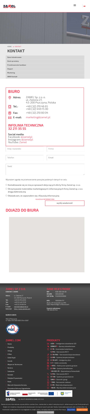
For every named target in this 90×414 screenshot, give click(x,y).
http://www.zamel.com (22, 309)
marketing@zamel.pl (38, 117)
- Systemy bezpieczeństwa (62, 357)
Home (10, 344)
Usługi (10, 351)
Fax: (7, 304)
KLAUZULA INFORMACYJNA (45, 199)
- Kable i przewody (59, 363)
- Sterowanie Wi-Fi (60, 352)
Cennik (10, 361)
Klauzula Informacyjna (45, 412)
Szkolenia (11, 371)
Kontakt (10, 375)
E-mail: (8, 307)
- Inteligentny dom (61, 360)
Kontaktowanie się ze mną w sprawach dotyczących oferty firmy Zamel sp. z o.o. (43, 185)
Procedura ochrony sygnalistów (19, 388)
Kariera (10, 368)
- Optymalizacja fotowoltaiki (65, 371)
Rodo (9, 382)
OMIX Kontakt (12, 77)
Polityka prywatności (15, 378)
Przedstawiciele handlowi (16, 65)
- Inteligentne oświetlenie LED (63, 344)
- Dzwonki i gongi (59, 380)
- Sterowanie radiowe (61, 382)
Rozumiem (71, 410)
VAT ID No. (50, 296)
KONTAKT (18, 47)
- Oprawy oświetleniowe (63, 346)
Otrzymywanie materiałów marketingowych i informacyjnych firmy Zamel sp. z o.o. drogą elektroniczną (44, 190)
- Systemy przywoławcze (62, 377)
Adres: (8, 295)
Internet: (9, 309)
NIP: (48, 292)
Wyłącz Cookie (82, 410)
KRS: (48, 300)
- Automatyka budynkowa (62, 349)
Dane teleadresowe (14, 57)
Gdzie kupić (12, 358)
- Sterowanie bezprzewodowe (65, 355)
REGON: (49, 294)
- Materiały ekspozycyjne (62, 385)
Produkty (11, 347)
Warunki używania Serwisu (17, 385)
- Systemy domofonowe (62, 368)
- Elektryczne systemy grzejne (64, 366)
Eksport (10, 69)
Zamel (23, 142)
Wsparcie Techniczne (15, 364)
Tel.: (7, 300)
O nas (10, 354)
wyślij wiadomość (65, 203)
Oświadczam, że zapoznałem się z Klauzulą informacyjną (32, 196)
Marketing (11, 73)
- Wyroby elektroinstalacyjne (63, 388)
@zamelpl (26, 137)
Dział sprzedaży (13, 61)
